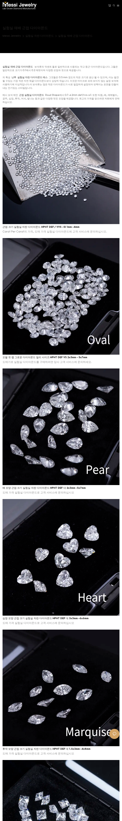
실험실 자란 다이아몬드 (39, 36)
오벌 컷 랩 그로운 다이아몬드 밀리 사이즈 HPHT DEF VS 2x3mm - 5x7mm (45, 357)
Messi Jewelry (12, 36)
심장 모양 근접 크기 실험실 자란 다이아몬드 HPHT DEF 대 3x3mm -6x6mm (46, 618)
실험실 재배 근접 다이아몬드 (75, 36)
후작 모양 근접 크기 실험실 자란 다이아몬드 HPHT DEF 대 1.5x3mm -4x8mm (46, 749)
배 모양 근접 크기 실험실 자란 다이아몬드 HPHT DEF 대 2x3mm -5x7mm (44, 488)
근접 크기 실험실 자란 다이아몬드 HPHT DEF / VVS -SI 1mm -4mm (41, 227)
